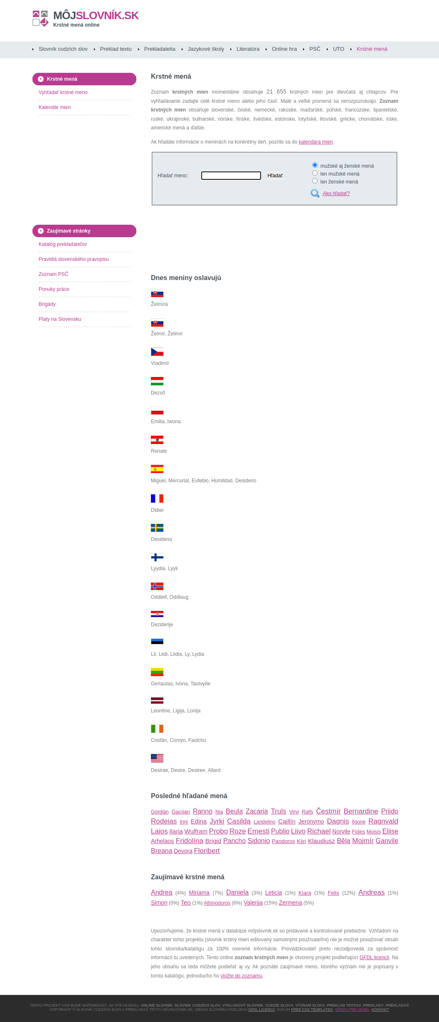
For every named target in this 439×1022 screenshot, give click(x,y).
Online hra (284, 49)
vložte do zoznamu (241, 976)
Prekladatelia (159, 49)
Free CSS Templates (312, 1009)
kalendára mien (316, 142)
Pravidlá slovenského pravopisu (74, 259)
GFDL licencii (374, 957)
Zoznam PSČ (53, 274)
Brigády (47, 304)
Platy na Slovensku (60, 319)
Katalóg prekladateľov (63, 244)
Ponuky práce (54, 289)
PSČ (315, 49)
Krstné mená (372, 49)
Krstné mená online (76, 25)
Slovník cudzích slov (63, 49)
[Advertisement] (248, 240)
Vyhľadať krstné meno (63, 92)
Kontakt (380, 1009)
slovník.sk (96, 15)
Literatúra (248, 49)
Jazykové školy (206, 49)
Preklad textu (116, 49)
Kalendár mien (55, 107)
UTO (338, 49)
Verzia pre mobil (352, 1009)
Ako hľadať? (336, 193)
